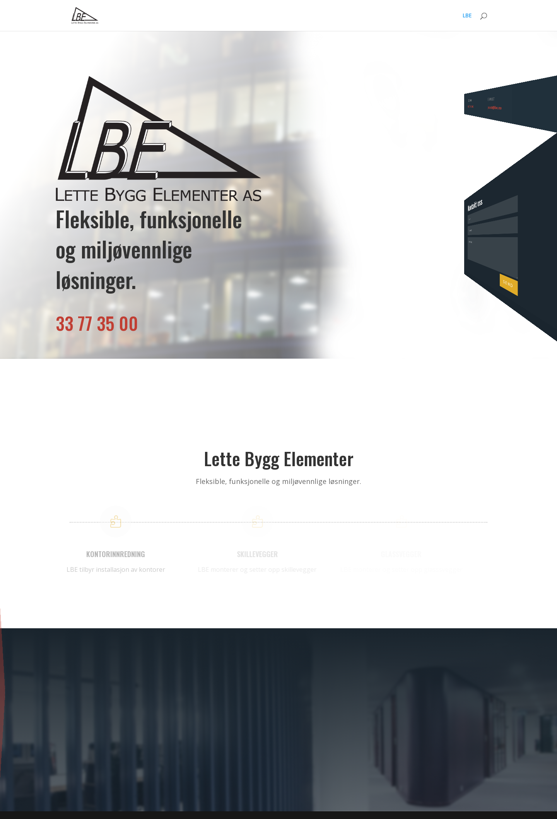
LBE (467, 16)
